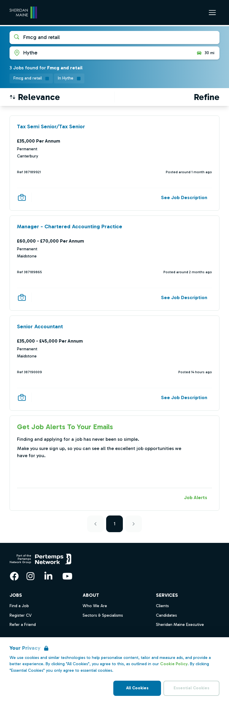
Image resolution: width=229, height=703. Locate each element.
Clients (162, 605)
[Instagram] (30, 576)
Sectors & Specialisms (103, 615)
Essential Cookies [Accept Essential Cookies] (191, 687)
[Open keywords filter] (114, 37)
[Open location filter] (100, 53)
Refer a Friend (23, 624)
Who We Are (95, 605)
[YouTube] (67, 576)
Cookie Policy (174, 663)
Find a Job (19, 605)
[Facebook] (14, 576)
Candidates (166, 615)
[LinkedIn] (48, 576)
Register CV (21, 615)
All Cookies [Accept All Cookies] (137, 687)
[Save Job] (22, 197)
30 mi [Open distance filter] (205, 53)
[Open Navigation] (212, 12)
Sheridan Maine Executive (180, 624)
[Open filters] (206, 97)
